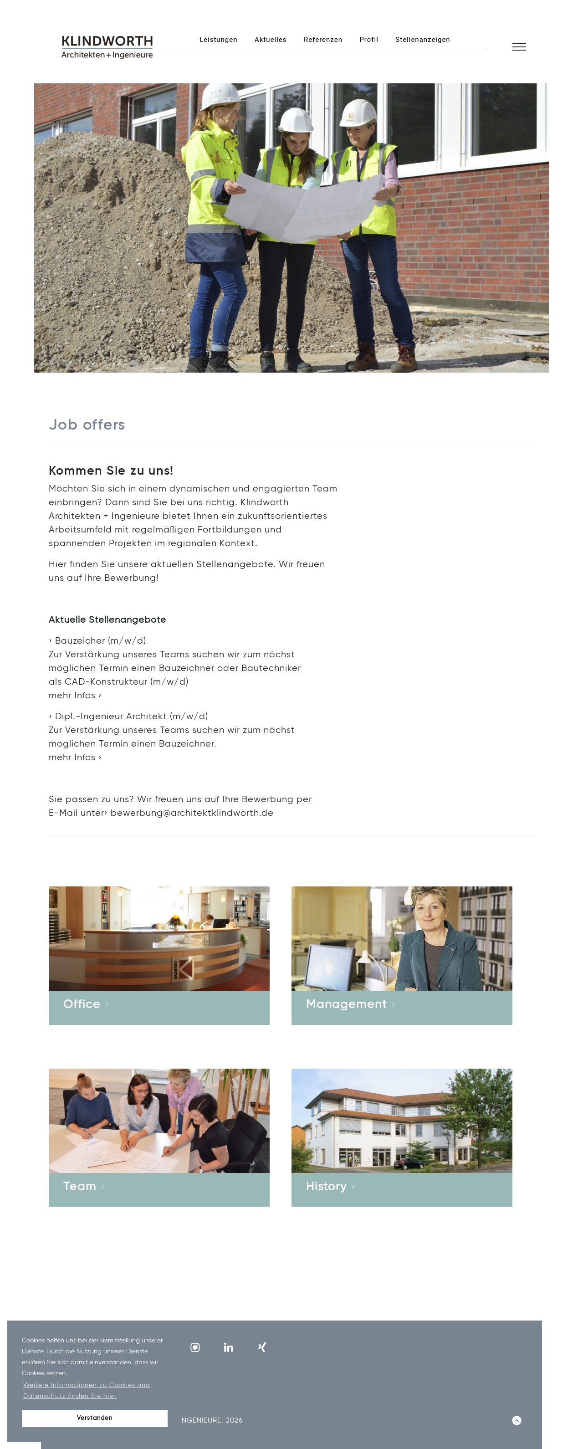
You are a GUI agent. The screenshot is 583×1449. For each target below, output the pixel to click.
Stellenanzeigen (422, 40)
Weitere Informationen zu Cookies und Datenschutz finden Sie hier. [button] (86, 1390)
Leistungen (218, 40)
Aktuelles (271, 40)
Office (82, 1004)
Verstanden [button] (95, 1418)
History (326, 1187)
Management (346, 1004)
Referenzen (323, 40)
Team (80, 1187)
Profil (368, 40)
